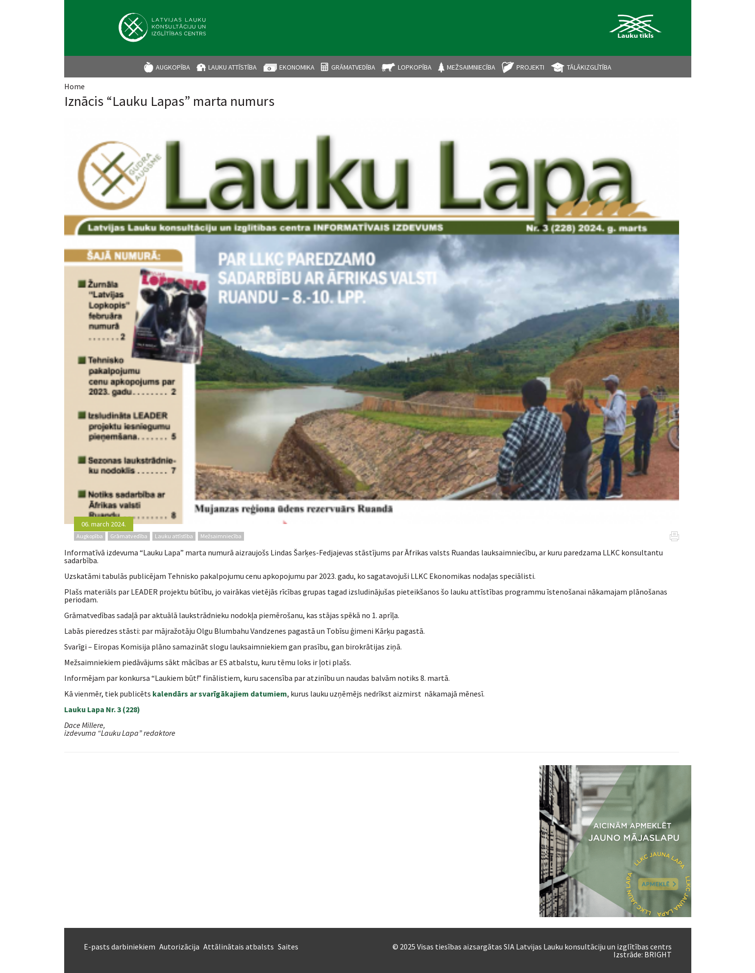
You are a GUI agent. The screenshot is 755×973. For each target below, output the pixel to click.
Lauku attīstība (232, 67)
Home (74, 86)
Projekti (530, 67)
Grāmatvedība (353, 67)
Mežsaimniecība (471, 67)
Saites (288, 946)
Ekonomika (297, 67)
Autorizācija (179, 946)
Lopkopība (415, 67)
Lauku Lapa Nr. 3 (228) (102, 709)
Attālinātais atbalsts (238, 946)
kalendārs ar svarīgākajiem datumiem (219, 694)
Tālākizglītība (589, 67)
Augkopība (173, 67)
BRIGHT (658, 954)
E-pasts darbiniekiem (119, 946)
